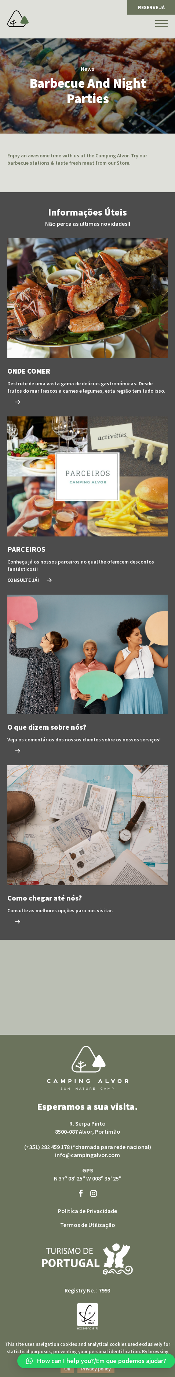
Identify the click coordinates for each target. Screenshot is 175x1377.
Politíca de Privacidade (87, 1211)
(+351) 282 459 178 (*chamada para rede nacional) (87, 1146)
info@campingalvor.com (87, 1155)
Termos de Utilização (87, 1224)
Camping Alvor (18, 18)
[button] (96, 1361)
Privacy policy (96, 1369)
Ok (67, 1369)
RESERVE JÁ (151, 7)
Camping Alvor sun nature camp (87, 1068)
